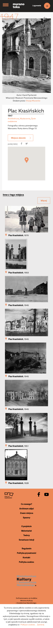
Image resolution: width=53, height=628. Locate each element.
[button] (26, 160)
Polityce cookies (27, 624)
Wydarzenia (25, 118)
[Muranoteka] (21, 6)
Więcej (44, 200)
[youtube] (46, 494)
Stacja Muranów (33, 100)
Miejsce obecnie (21, 137)
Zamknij (40, 624)
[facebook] (38, 494)
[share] (21, 143)
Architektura (13, 118)
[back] (43, 18)
